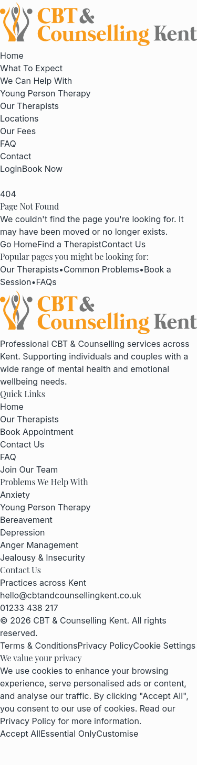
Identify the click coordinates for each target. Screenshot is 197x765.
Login (11, 168)
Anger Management (39, 545)
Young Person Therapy (45, 93)
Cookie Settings (164, 645)
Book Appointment (37, 432)
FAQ (8, 143)
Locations (19, 118)
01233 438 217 (29, 608)
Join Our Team (29, 469)
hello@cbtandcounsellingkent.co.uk (70, 595)
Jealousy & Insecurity (42, 557)
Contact (15, 156)
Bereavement (26, 520)
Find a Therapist (69, 244)
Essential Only (68, 733)
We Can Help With (36, 80)
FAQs (46, 282)
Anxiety (15, 494)
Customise (117, 733)
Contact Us (123, 244)
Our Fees (18, 131)
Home (12, 55)
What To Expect (31, 68)
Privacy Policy (105, 645)
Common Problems (101, 269)
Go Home (18, 244)
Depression (22, 532)
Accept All (20, 733)
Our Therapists (29, 106)
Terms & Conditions (38, 645)
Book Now (42, 168)
